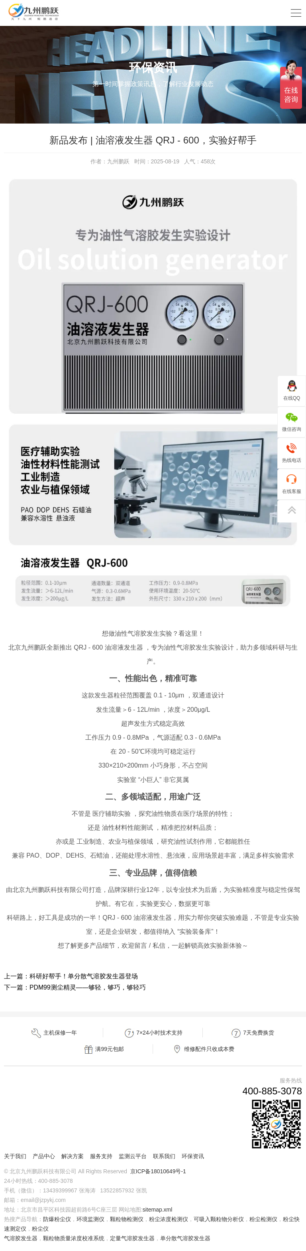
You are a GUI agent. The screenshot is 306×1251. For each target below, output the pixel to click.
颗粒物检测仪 (126, 1219)
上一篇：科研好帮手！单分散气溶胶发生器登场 (71, 976)
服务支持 (101, 1156)
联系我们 (164, 1156)
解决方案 (72, 1156)
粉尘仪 (40, 1228)
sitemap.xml (158, 1209)
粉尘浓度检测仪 (168, 1219)
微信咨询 (291, 421)
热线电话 (291, 452)
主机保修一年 (54, 1033)
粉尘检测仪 (263, 1219)
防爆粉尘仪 (57, 1219)
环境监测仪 (90, 1219)
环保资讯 (193, 1156)
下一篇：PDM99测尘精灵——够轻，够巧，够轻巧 (75, 987)
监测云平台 (133, 1156)
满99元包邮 (103, 1049)
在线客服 (291, 483)
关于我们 (15, 1156)
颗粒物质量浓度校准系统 (73, 1238)
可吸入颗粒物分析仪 (219, 1219)
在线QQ (291, 390)
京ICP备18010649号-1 (158, 1171)
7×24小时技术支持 (153, 1033)
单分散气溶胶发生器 (185, 1238)
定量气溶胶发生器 (132, 1238)
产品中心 (44, 1156)
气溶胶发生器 (20, 1238)
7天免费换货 (252, 1033)
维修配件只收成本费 (202, 1049)
